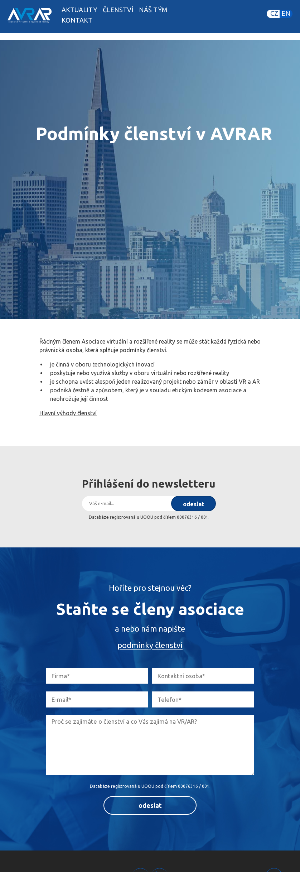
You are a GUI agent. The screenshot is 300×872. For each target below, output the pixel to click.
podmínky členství (150, 645)
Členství (118, 9)
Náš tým (153, 9)
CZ (274, 13)
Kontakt (77, 20)
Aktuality (79, 9)
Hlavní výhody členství (68, 413)
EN (285, 13)
